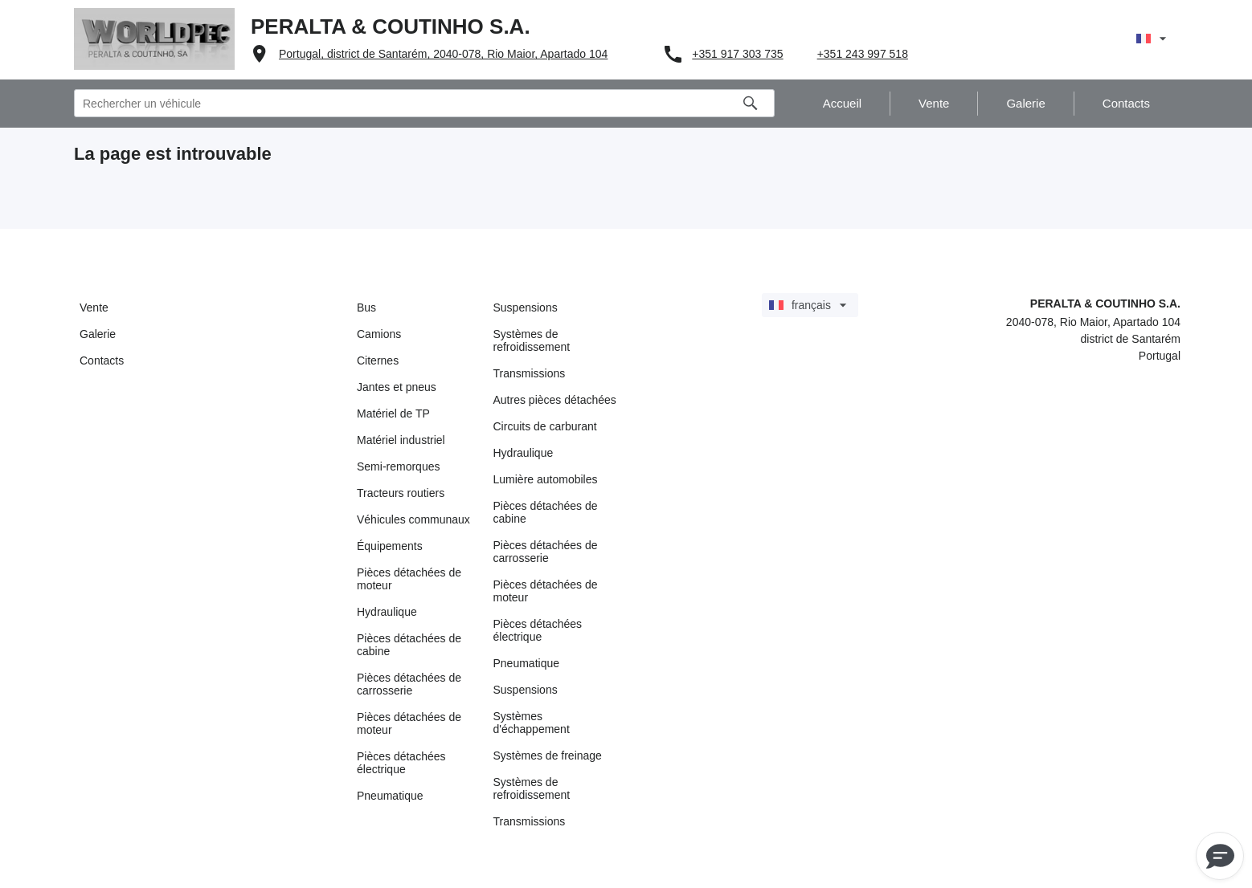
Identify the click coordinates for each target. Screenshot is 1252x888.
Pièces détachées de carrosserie (409, 684)
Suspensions (525, 307)
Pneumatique (390, 795)
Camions (379, 334)
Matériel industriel (401, 440)
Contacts (102, 360)
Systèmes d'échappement (531, 722)
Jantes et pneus (396, 387)
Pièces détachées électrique (401, 763)
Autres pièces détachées (554, 399)
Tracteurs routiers (400, 493)
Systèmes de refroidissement (532, 340)
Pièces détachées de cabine (409, 645)
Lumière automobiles (545, 479)
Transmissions (529, 373)
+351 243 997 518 (862, 53)
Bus (366, 307)
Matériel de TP (393, 413)
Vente (94, 307)
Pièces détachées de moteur (409, 579)
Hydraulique (387, 611)
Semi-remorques (398, 466)
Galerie (98, 334)
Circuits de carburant (545, 426)
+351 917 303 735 (737, 53)
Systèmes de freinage (547, 755)
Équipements (390, 546)
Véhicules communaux (413, 519)
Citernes (378, 360)
